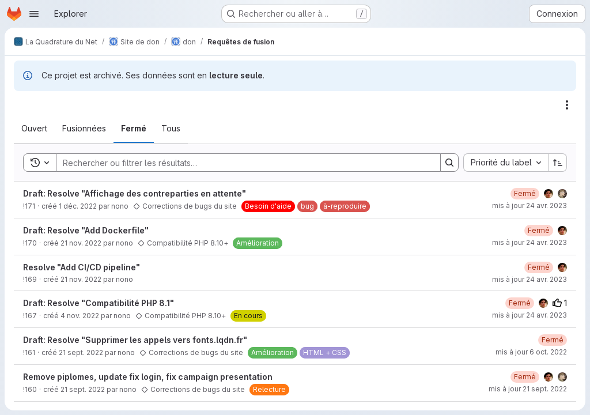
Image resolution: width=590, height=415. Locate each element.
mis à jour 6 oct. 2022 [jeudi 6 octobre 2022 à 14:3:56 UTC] (531, 352)
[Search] (242, 162)
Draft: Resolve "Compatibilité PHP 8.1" (98, 303)
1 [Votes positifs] (560, 303)
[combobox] (505, 162)
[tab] (34, 128)
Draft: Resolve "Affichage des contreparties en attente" (134, 193)
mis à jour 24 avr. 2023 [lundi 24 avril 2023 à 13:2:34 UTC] (529, 315)
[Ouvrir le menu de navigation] (34, 14)
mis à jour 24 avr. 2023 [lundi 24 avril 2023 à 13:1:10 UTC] (529, 242)
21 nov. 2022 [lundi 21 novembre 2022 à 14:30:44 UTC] (80, 279)
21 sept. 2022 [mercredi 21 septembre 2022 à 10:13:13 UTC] (81, 352)
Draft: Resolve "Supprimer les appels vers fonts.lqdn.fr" (135, 340)
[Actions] (567, 105)
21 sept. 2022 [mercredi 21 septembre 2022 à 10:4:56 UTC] (82, 389)
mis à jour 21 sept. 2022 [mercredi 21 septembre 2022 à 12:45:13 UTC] (528, 388)
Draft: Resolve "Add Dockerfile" (86, 230)
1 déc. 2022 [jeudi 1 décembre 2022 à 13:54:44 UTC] (78, 206)
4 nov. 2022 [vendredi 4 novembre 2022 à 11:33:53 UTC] (79, 315)
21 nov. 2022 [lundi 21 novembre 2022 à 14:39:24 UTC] (80, 243)
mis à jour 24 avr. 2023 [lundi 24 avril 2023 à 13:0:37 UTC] (529, 279)
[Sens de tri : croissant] (558, 162)
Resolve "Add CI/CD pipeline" (81, 267)
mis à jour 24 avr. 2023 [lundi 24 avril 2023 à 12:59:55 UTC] (529, 205)
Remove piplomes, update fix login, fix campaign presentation (148, 377)
